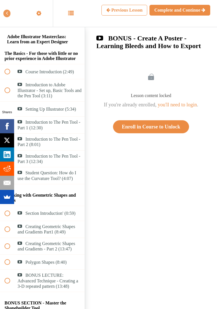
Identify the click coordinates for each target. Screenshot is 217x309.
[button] (10, 13)
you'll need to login (177, 105)
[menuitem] (42, 13)
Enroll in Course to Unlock (151, 127)
